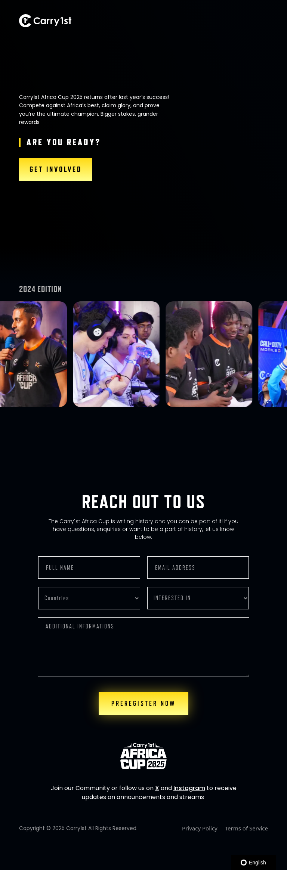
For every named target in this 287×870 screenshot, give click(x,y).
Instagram (189, 788)
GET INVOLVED (56, 169)
